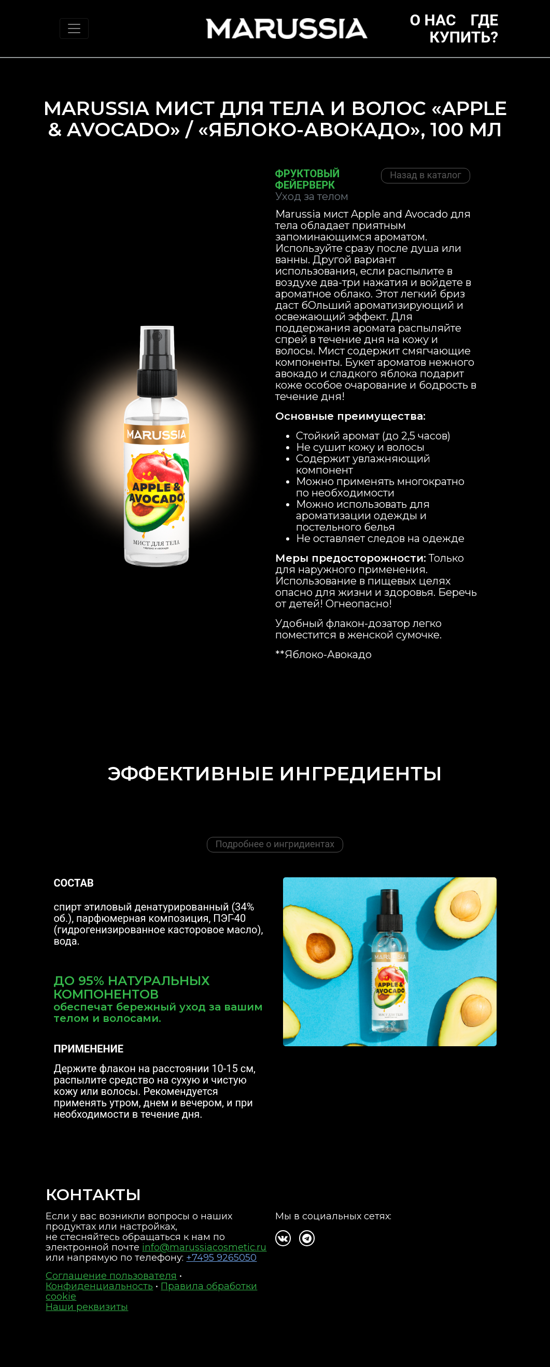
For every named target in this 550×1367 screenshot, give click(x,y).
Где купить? (464, 28)
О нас (433, 20)
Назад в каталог (425, 174)
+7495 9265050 (221, 1257)
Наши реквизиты (87, 1307)
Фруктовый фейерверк (307, 179)
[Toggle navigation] (74, 28)
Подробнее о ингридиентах (275, 843)
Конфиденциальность (99, 1286)
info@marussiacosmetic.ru (204, 1247)
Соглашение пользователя (111, 1275)
